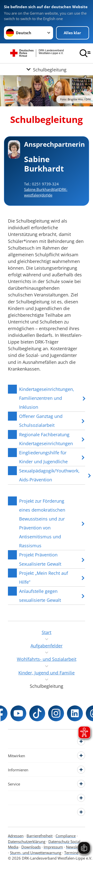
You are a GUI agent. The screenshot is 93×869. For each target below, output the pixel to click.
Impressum (53, 846)
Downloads (31, 846)
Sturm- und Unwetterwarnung (35, 852)
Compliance (66, 835)
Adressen (16, 835)
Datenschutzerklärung (26, 841)
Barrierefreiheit (40, 835)
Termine (71, 852)
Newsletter (75, 846)
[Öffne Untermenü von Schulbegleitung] (46, 69)
